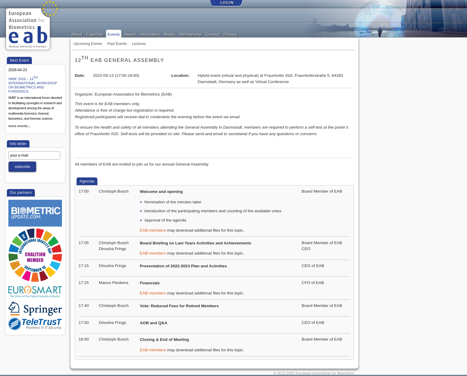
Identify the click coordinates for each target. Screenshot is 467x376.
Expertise (94, 34)
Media (169, 34)
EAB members (153, 230)
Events (114, 34)
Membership (190, 34)
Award (130, 34)
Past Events (117, 44)
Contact (213, 34)
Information (150, 34)
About (76, 34)
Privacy (230, 34)
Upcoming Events (88, 44)
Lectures (139, 44)
